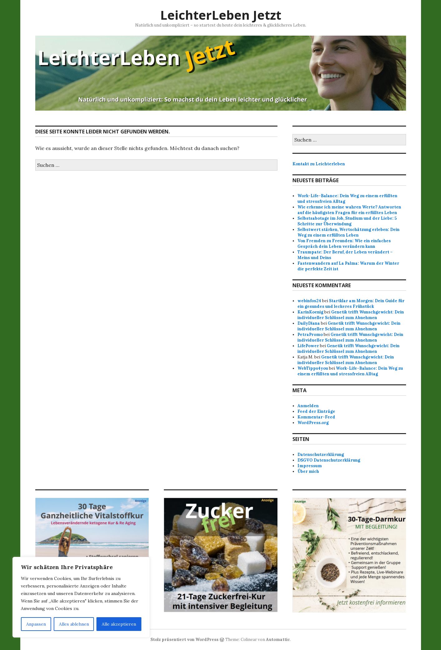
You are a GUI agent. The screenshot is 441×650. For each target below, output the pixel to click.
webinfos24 (309, 300)
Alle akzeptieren (119, 624)
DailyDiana (308, 323)
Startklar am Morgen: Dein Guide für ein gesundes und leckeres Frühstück (350, 303)
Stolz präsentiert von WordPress (184, 639)
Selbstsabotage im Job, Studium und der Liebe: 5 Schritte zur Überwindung (347, 221)
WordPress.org (313, 422)
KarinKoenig (310, 312)
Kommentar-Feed (316, 417)
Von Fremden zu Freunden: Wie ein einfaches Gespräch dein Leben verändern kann (344, 243)
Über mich (308, 471)
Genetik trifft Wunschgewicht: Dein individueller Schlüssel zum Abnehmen (350, 314)
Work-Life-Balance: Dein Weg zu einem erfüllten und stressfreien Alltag (350, 371)
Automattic (278, 639)
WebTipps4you (312, 368)
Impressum (309, 465)
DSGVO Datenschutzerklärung (328, 460)
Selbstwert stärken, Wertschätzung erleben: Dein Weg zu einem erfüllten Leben (348, 232)
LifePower (308, 345)
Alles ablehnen (74, 624)
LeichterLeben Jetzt (220, 14)
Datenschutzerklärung (320, 454)
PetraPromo (310, 334)
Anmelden (308, 405)
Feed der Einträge (316, 411)
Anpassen (36, 624)
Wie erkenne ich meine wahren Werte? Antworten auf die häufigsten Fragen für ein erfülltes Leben (349, 209)
